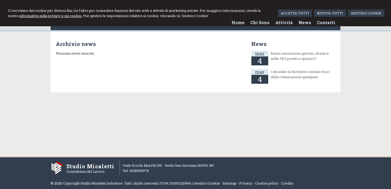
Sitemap (229, 183)
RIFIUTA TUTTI (330, 13)
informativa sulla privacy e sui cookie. (50, 15)
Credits (287, 183)
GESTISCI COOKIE (366, 13)
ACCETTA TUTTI (295, 13)
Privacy (245, 183)
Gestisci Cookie (207, 183)
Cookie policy (266, 183)
